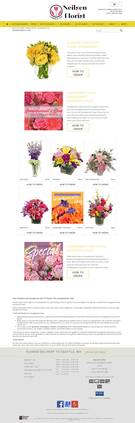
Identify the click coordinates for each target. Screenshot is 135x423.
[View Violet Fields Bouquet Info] (34, 159)
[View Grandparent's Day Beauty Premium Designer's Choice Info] (67, 207)
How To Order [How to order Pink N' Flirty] (34, 232)
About (113, 24)
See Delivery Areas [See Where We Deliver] (95, 352)
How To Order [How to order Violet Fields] (34, 184)
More (125, 24)
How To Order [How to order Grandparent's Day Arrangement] (78, 127)
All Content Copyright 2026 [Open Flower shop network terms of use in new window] (46, 418)
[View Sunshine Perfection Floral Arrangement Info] (45, 59)
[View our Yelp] (74, 407)
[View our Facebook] (60, 407)
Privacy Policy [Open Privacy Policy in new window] (86, 418)
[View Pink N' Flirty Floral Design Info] (34, 207)
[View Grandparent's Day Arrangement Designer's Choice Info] (45, 111)
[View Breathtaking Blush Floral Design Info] (100, 159)
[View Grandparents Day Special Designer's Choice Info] (45, 261)
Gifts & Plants (48, 24)
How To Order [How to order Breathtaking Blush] (100, 184)
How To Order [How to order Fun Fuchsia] (100, 232)
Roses (34, 24)
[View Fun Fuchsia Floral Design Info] (100, 207)
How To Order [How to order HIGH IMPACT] (67, 184)
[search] (121, 30)
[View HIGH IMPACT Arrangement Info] (67, 159)
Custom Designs (20, 24)
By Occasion (83, 24)
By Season (66, 24)
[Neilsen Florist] (68, 12)
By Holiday (99, 24)
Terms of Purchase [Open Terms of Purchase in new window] (104, 418)
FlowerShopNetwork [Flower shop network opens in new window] (69, 418)
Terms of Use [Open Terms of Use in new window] (74, 420)
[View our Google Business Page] (67, 407)
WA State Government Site (77, 413)
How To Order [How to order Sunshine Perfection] (78, 73)
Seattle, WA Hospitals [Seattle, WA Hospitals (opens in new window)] (79, 409)
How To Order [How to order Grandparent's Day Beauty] (67, 232)
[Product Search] (107, 30)
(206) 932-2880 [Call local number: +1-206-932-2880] (116, 13)
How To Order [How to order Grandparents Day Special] (78, 274)
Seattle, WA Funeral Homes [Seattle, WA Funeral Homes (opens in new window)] (57, 409)
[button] (116, 4)
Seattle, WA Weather (55, 413)
